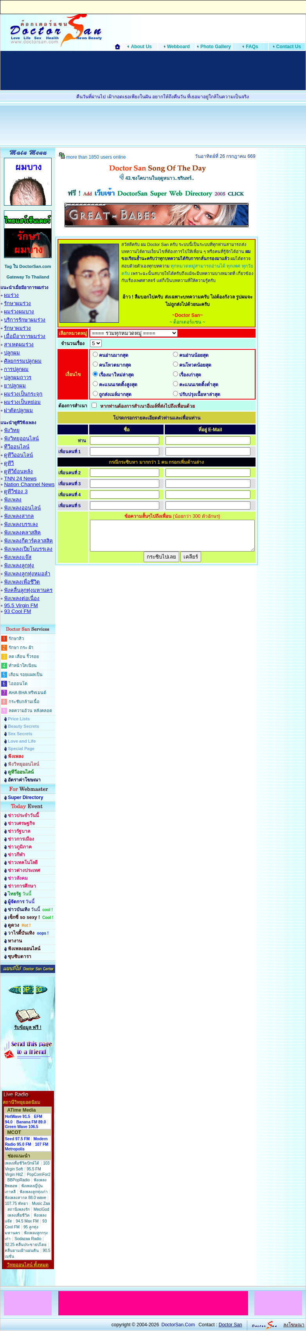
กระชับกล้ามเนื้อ (24, 701)
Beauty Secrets (23, 726)
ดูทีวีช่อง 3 (15, 491)
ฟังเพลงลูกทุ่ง (19, 565)
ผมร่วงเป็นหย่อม (22, 402)
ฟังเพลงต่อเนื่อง (22, 598)
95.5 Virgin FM (21, 605)
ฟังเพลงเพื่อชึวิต (22, 582)
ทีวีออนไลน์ (16, 447)
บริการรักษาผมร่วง (24, 320)
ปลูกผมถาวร (17, 377)
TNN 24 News (20, 478)
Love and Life (22, 741)
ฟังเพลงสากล (19, 516)
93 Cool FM (17, 611)
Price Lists (19, 718)
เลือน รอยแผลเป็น (26, 674)
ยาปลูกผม (15, 386)
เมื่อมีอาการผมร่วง (24, 336)
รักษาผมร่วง (17, 303)
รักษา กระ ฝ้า (21, 647)
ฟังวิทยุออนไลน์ (21, 438)
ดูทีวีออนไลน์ (18, 455)
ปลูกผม (12, 353)
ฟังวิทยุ (12, 430)
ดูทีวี (9, 463)
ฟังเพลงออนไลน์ (22, 508)
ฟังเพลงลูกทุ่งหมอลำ (27, 574)
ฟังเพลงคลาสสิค (22, 532)
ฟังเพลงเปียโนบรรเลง (28, 549)
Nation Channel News (29, 484)
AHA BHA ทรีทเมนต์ (27, 692)
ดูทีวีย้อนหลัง (18, 471)
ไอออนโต (18, 683)
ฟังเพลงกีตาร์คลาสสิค (28, 541)
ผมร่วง (11, 295)
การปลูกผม (16, 369)
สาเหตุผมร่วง (19, 344)
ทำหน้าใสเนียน (23, 665)
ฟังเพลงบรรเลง (21, 524)
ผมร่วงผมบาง (19, 312)
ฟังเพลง (13, 500)
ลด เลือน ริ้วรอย (24, 656)
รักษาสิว (16, 638)
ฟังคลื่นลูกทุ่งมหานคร (28, 590)
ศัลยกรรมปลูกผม (22, 361)
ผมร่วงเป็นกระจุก (23, 394)
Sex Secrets (20, 733)
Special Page (21, 748)
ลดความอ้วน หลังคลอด (30, 710)
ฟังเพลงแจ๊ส (17, 557)
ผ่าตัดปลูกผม (18, 410)
